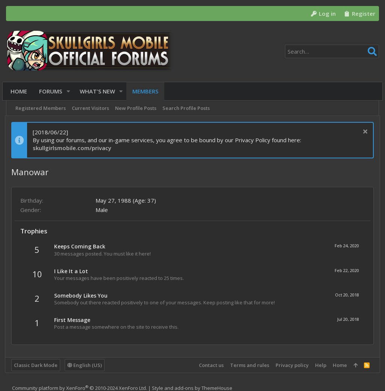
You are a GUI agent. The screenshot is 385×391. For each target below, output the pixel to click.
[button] (70, 91)
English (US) (85, 365)
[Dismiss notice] (363, 132)
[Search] (332, 51)
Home (339, 365)
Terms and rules (248, 365)
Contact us (210, 365)
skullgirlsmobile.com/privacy (73, 148)
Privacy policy (291, 365)
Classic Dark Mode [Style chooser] (37, 365)
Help (319, 365)
